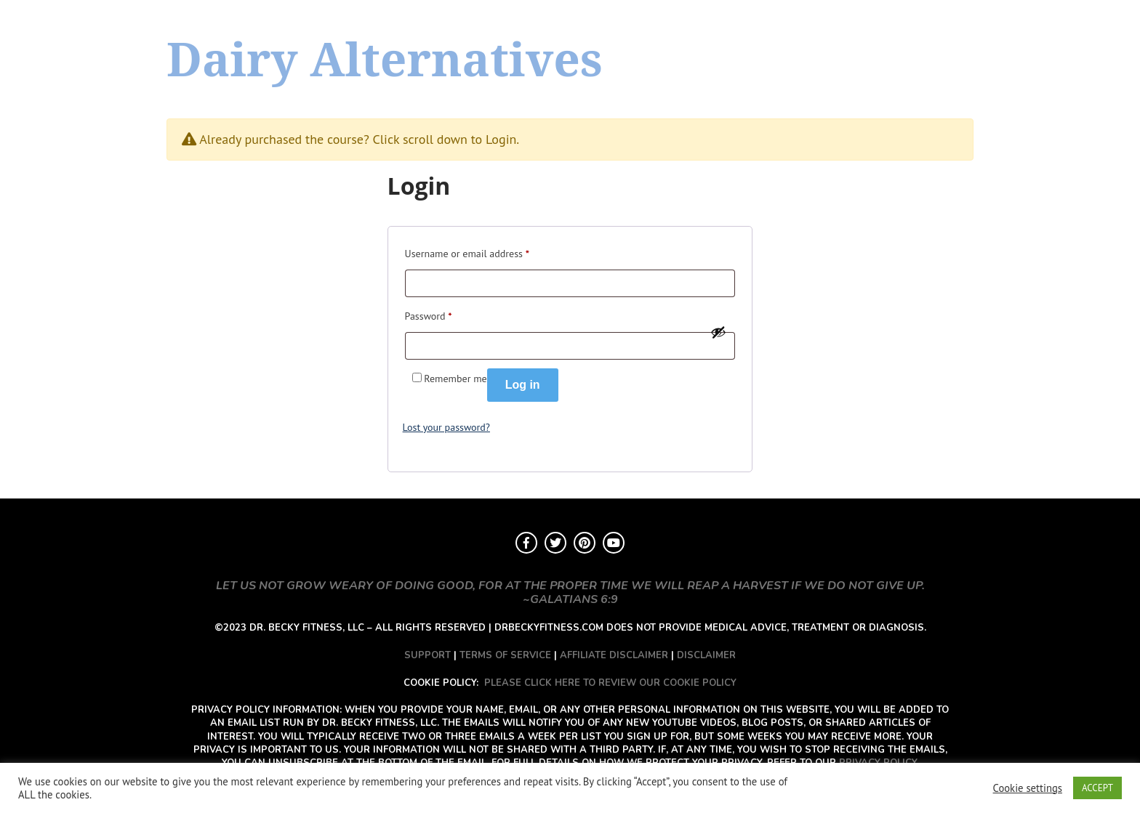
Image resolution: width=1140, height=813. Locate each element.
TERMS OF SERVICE (505, 655)
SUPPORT (427, 655)
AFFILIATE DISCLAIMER (614, 655)
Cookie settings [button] (1027, 788)
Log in (522, 385)
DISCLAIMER (706, 655)
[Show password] (718, 332)
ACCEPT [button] (1097, 788)
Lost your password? (446, 427)
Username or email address (467, 251)
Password (428, 314)
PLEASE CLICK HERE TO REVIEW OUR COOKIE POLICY (610, 682)
